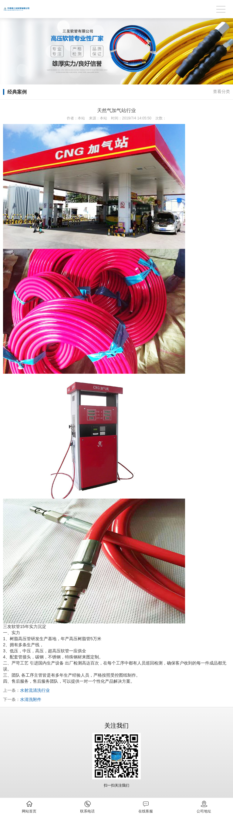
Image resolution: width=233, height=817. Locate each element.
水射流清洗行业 (35, 690)
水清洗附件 (30, 699)
